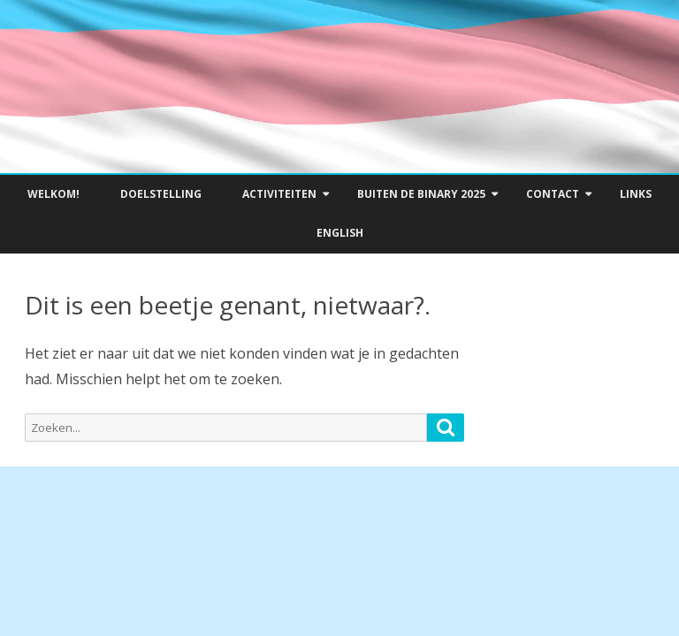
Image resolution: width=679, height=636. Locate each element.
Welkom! (53, 193)
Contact (552, 193)
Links (636, 193)
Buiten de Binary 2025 (421, 193)
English (340, 232)
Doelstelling (161, 193)
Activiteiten (279, 193)
